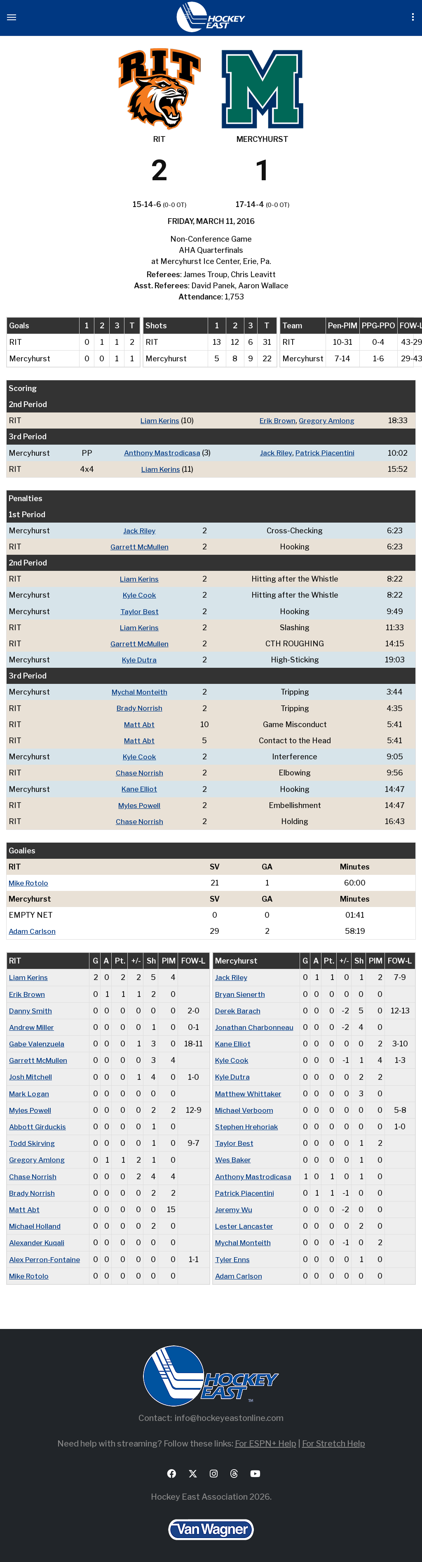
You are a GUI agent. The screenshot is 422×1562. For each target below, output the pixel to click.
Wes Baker (234, 1157)
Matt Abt (140, 723)
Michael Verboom (246, 1107)
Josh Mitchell (31, 1074)
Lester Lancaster (246, 1223)
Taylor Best (140, 610)
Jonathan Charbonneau (254, 1025)
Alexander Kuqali (38, 1239)
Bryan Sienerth (241, 992)
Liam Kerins (158, 420)
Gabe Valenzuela (38, 1041)
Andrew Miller (33, 1025)
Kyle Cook (140, 594)
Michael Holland (36, 1223)
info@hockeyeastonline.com (229, 1415)
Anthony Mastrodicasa (160, 452)
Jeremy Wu (234, 1206)
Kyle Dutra (140, 659)
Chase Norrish (141, 771)
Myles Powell (140, 803)
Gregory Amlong (327, 420)
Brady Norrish (140, 707)
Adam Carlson (33, 929)
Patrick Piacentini (325, 452)
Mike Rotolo (30, 881)
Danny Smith (31, 1008)
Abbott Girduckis (39, 1124)
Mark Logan (30, 1091)
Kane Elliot (140, 787)
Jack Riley (274, 452)
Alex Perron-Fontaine (46, 1256)
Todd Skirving (33, 1140)
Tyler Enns (233, 1256)
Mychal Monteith (140, 691)
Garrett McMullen (141, 546)
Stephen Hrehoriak (248, 1124)
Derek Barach (239, 1008)
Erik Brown (276, 420)
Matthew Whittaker (249, 1091)
